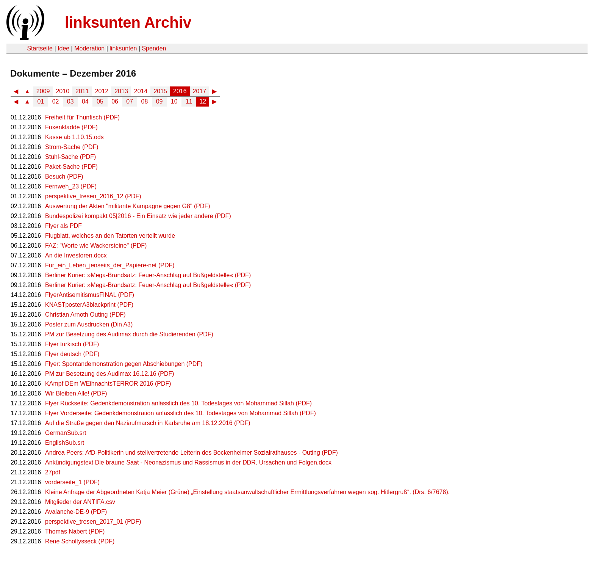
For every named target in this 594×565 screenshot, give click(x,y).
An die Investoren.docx (76, 255)
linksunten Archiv (128, 22)
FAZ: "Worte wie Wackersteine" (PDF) (96, 245)
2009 (43, 91)
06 (114, 101)
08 (144, 101)
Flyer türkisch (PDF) (72, 344)
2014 (141, 91)
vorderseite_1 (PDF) (72, 482)
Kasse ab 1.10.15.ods (74, 137)
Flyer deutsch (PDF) (72, 354)
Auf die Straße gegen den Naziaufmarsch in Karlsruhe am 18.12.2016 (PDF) (147, 423)
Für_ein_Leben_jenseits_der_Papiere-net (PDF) (110, 265)
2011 (82, 91)
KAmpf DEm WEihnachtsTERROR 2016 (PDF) (108, 383)
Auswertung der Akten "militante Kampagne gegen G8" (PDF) (127, 206)
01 (41, 101)
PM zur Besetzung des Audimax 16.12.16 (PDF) (109, 373)
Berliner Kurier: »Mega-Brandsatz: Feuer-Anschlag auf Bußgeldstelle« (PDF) (148, 275)
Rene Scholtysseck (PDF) (79, 541)
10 (174, 101)
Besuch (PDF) (64, 176)
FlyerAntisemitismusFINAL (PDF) (89, 295)
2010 (62, 91)
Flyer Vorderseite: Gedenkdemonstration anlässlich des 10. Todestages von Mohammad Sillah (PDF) (180, 413)
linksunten (123, 48)
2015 (160, 91)
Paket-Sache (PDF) (71, 166)
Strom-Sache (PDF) (71, 147)
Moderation (89, 48)
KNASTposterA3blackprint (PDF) (89, 304)
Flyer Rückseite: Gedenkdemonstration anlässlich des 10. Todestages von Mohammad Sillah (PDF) (178, 403)
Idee (63, 48)
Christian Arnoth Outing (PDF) (85, 314)
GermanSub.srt (65, 433)
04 (85, 101)
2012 (102, 91)
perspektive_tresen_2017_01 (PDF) (93, 521)
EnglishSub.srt (64, 442)
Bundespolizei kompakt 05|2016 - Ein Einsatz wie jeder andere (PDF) (138, 216)
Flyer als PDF (63, 226)
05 (100, 101)
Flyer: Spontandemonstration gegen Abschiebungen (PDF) (123, 364)
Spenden (154, 48)
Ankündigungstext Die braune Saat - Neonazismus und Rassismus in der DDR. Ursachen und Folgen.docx (188, 462)
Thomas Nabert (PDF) (75, 531)
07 (129, 101)
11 (189, 101)
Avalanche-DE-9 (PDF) (76, 511)
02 (55, 101)
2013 (121, 91)
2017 (199, 91)
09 (159, 101)
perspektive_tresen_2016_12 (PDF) (93, 196)
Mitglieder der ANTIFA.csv (80, 502)
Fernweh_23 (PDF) (71, 186)
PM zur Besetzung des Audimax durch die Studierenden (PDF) (129, 334)
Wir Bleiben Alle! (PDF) (76, 393)
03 (70, 101)
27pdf (52, 472)
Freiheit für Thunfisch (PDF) (82, 117)
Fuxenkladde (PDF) (71, 127)
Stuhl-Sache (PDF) (70, 157)
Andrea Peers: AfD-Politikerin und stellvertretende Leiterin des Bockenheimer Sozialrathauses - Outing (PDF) (191, 452)
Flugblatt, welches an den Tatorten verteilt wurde (110, 235)
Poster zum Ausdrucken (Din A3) (89, 324)
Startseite (40, 48)
